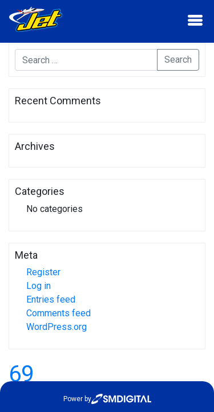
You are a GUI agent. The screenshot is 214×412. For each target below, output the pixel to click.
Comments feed (58, 313)
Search (178, 59)
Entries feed (50, 299)
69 (21, 374)
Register (43, 272)
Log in (38, 285)
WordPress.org (56, 326)
